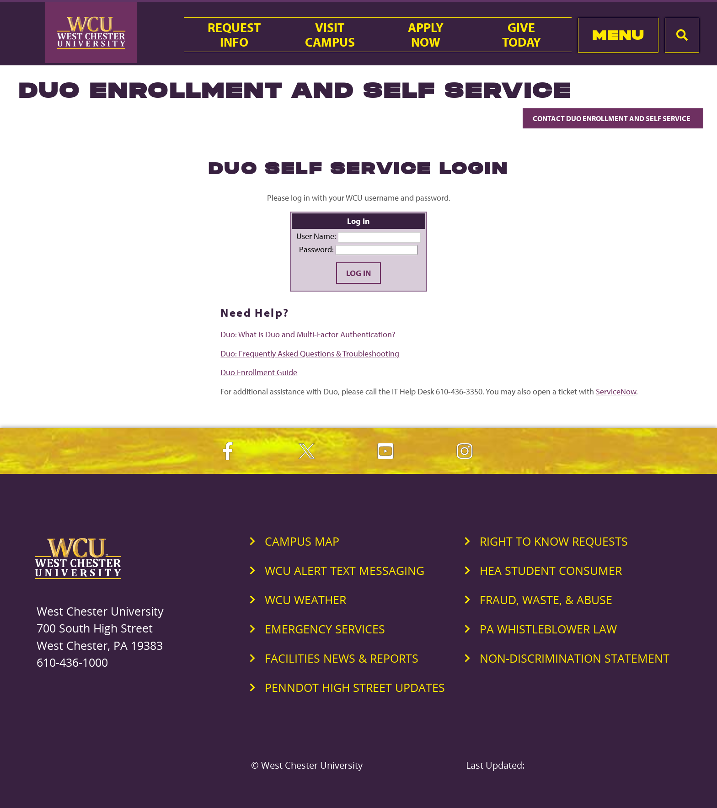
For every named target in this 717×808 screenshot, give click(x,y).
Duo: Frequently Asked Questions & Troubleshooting (309, 353)
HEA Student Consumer (551, 570)
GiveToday (521, 34)
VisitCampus (330, 34)
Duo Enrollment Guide (258, 372)
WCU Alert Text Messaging (344, 570)
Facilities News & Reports (341, 658)
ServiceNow (616, 391)
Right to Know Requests (554, 541)
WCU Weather (305, 599)
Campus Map (302, 541)
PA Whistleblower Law (548, 629)
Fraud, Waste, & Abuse (546, 599)
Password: (316, 249)
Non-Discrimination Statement (574, 658)
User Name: (316, 236)
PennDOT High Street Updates (355, 687)
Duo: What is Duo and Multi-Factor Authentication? (307, 334)
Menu (618, 35)
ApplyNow (426, 34)
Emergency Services (325, 629)
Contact (613, 118)
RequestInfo (234, 34)
